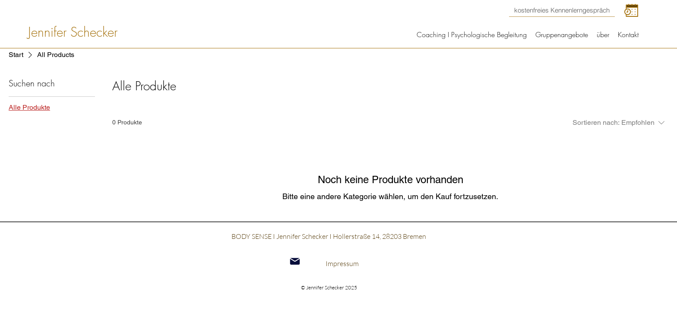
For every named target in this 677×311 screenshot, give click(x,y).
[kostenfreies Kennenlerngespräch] (562, 10)
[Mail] (295, 261)
